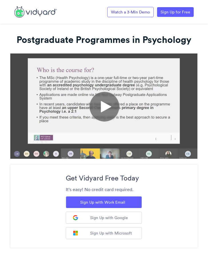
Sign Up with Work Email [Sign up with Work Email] (102, 202)
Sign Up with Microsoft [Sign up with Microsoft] (102, 233)
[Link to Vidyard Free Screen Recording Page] (35, 11)
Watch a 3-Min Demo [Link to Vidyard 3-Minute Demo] (130, 12)
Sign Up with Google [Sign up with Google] (100, 217)
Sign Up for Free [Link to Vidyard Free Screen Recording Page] (175, 12)
